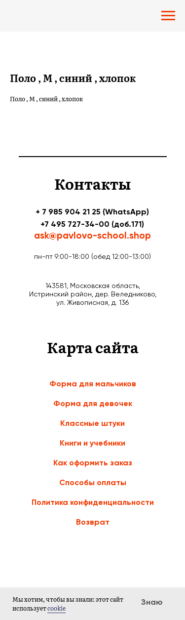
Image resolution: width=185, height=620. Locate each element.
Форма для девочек (92, 403)
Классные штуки (92, 423)
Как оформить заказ (92, 462)
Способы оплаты (92, 482)
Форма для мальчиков (92, 383)
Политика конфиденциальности (93, 502)
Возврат (93, 522)
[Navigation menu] (168, 16)
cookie (56, 608)
